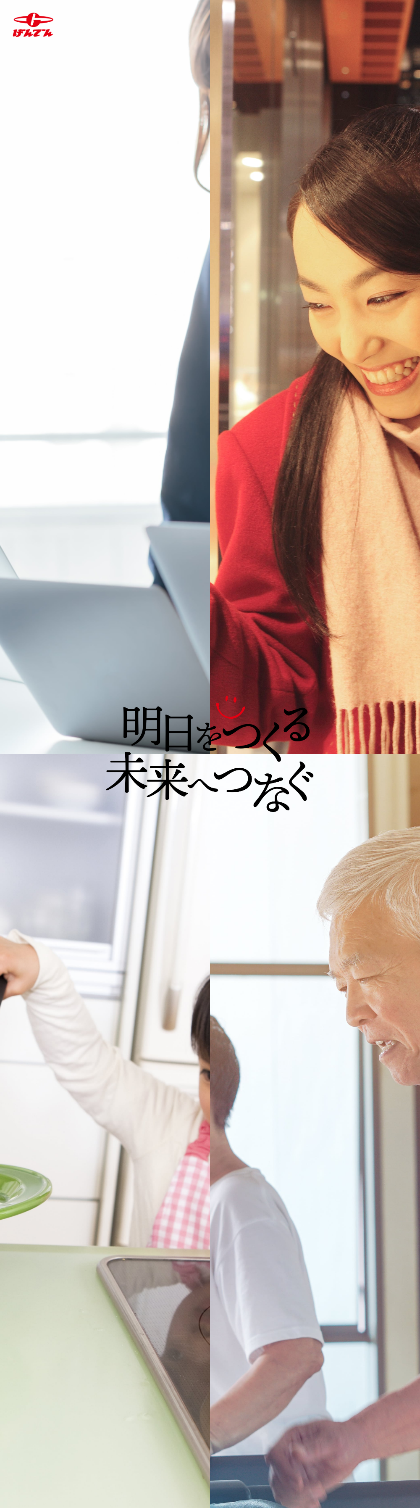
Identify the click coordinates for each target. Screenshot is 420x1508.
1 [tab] (207, 587)
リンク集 (279, 1466)
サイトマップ (330, 1466)
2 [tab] (215, 587)
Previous (9, 454)
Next (410, 454)
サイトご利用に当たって (212, 1466)
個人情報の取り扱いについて (114, 1466)
